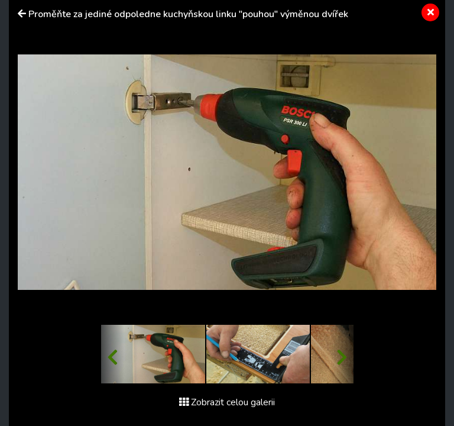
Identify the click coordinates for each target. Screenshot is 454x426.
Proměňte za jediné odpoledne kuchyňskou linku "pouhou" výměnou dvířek (188, 14)
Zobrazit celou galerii (227, 402)
